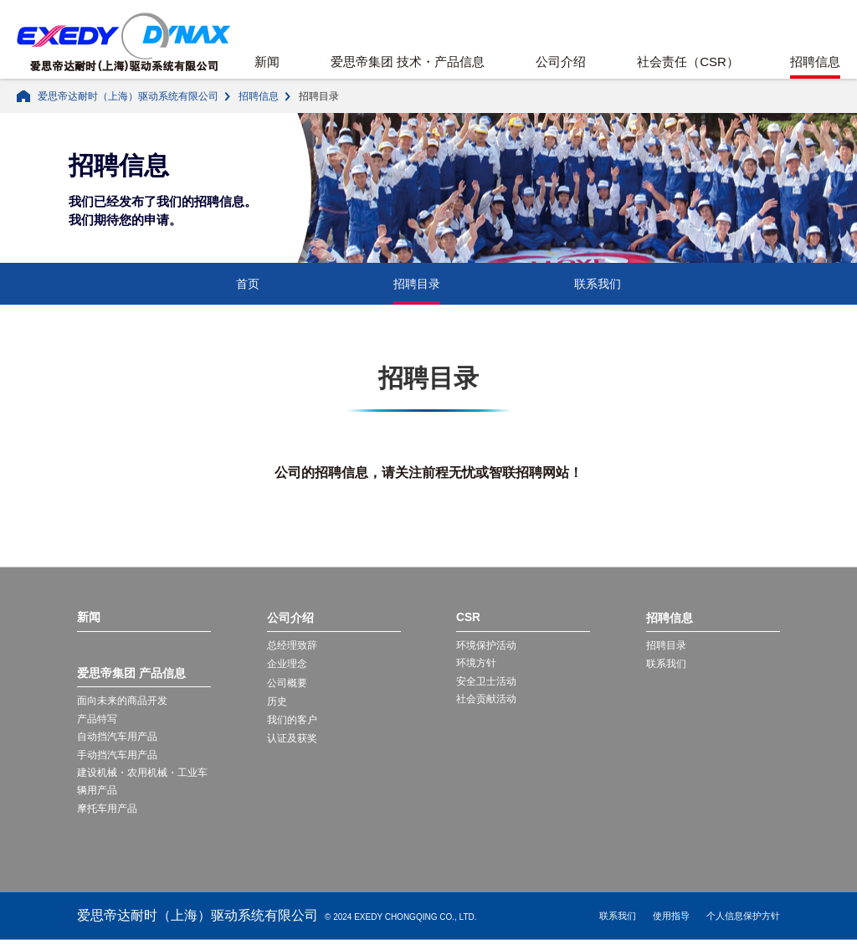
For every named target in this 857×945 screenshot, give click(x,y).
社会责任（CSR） (688, 61)
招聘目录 (416, 283)
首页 (247, 283)
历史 (277, 701)
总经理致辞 (292, 645)
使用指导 (671, 921)
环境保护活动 (486, 645)
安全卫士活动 (486, 683)
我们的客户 (292, 720)
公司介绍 (561, 61)
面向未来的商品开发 (122, 701)
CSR (468, 617)
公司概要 (287, 683)
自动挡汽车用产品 (117, 739)
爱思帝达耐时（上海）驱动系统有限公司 (128, 96)
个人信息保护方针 (743, 921)
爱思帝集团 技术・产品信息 (408, 61)
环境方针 (476, 664)
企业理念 (287, 664)
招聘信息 (815, 61)
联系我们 (597, 283)
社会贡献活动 (486, 701)
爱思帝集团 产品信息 (131, 674)
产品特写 (97, 720)
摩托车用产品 (107, 813)
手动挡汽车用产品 (117, 757)
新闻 (267, 61)
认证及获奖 (292, 738)
